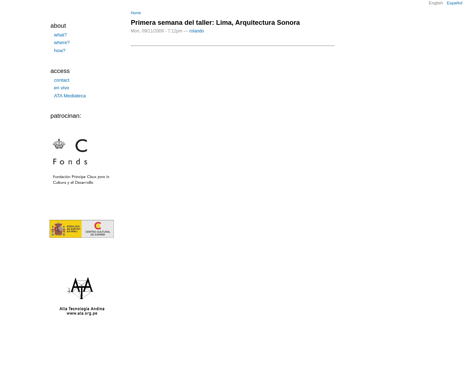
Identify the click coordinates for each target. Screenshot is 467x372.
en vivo (61, 87)
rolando (196, 31)
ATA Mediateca (70, 95)
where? (62, 42)
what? (60, 35)
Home (136, 13)
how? (59, 50)
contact (61, 80)
